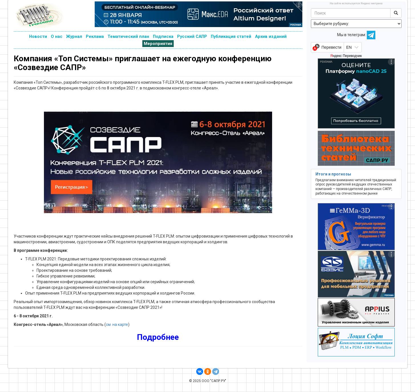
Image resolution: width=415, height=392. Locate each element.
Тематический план (128, 36)
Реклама (95, 36)
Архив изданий (271, 36)
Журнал (74, 36)
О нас (56, 36)
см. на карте (117, 324)
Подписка (163, 36)
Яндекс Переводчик (346, 56)
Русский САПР (192, 36)
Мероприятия (158, 43)
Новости (38, 36)
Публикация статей (231, 36)
